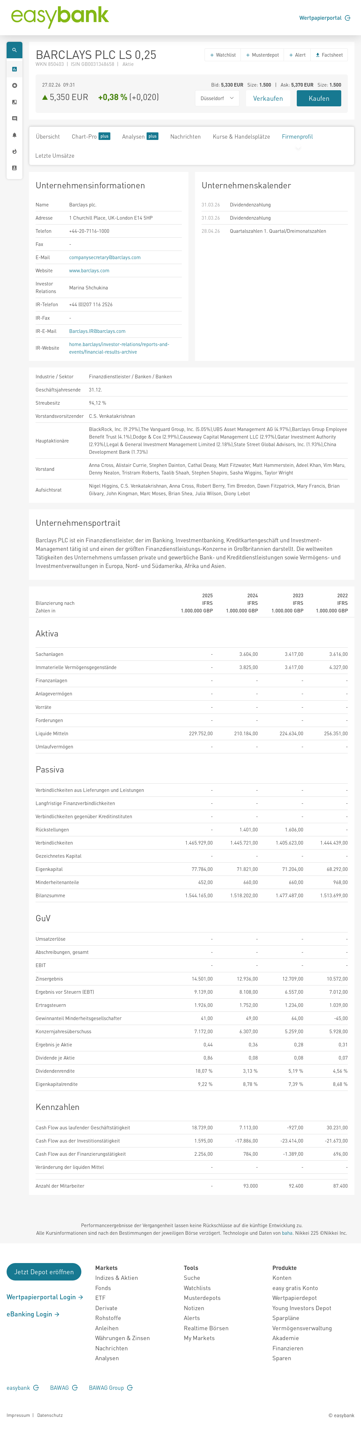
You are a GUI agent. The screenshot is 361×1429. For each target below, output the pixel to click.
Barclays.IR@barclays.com (97, 331)
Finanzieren (287, 1348)
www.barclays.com (89, 270)
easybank (23, 1387)
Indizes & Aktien (116, 1277)
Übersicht (48, 136)
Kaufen (319, 98)
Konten (282, 1277)
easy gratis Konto (295, 1287)
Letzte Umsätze (54, 155)
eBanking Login (33, 1313)
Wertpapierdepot (294, 1297)
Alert (297, 54)
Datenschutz (50, 1415)
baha (287, 1232)
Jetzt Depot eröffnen (44, 1271)
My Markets (199, 1337)
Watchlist (222, 54)
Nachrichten (185, 136)
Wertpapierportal (324, 17)
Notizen (194, 1307)
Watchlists (197, 1287)
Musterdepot (262, 54)
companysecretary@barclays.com (105, 257)
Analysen (140, 136)
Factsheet (329, 54)
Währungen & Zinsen (122, 1337)
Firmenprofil (297, 136)
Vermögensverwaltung (302, 1328)
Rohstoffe (108, 1317)
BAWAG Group (111, 1387)
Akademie (285, 1337)
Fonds (103, 1287)
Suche (192, 1277)
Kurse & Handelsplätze (241, 136)
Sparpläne (285, 1317)
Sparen (281, 1358)
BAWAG (64, 1387)
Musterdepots (202, 1297)
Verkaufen (268, 98)
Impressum (18, 1415)
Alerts (192, 1317)
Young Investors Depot (301, 1307)
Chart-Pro (91, 136)
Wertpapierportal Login (45, 1296)
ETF (100, 1297)
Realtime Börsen (206, 1328)
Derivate (106, 1307)
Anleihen (107, 1328)
